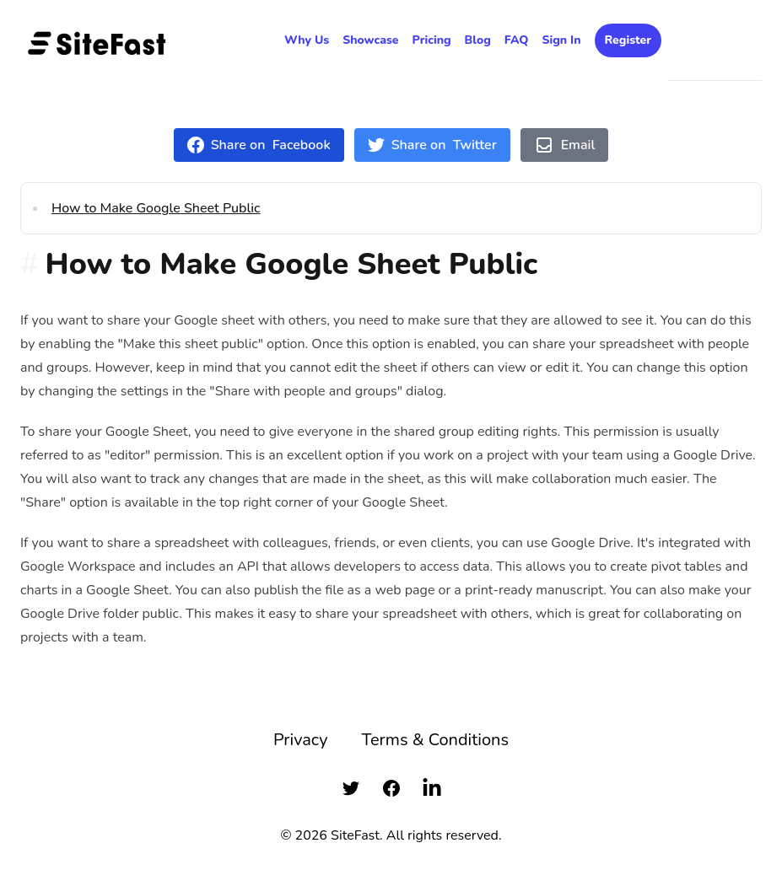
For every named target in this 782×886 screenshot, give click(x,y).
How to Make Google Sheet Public (156, 208)
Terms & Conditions (435, 739)
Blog (478, 40)
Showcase (370, 40)
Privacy (300, 739)
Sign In (561, 40)
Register (628, 40)
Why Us (306, 40)
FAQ (516, 40)
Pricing (432, 40)
